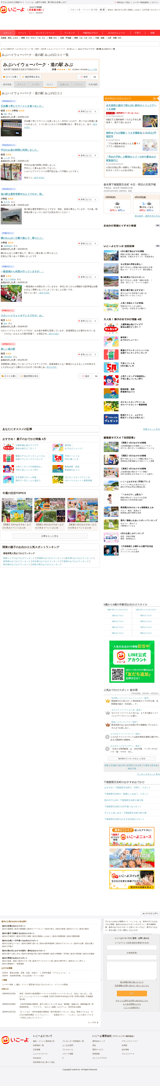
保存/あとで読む (122, 2)
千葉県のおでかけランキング (75, 561)
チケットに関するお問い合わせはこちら (132, 1001)
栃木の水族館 (88, 954)
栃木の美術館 (76, 954)
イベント (22, 33)
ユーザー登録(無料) (141, 2)
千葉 (39, 38)
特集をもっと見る (151, 429)
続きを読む (39, 177)
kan (5, 114)
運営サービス (97, 1050)
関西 (76, 38)
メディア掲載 (67, 1054)
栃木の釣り (50, 929)
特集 (153, 33)
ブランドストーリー (130, 1041)
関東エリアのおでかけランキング (19, 558)
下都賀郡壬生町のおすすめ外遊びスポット (124, 819)
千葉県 (146, 765)
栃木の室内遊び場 (29, 954)
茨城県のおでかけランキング (50, 558)
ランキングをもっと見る (148, 774)
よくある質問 (67, 1045)
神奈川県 (132, 768)
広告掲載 (36, 1050)
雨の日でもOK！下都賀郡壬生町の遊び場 (123, 800)
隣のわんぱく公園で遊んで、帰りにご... (22, 238)
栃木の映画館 (43, 954)
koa (5, 323)
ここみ (7, 158)
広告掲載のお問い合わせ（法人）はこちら (132, 986)
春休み (110, 10)
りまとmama (10, 279)
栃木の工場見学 (8, 936)
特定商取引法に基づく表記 (44, 1062)
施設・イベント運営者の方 (44, 1041)
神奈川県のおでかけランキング (47, 564)
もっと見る (92, 1022)
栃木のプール (72, 929)
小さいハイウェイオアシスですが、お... (22, 315)
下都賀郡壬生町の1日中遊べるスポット (122, 806)
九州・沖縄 (112, 38)
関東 (23, 38)
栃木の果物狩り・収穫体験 (13, 964)
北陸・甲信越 (65, 38)
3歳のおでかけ (146, 615)
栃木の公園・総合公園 (83, 943)
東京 (28, 38)
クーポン (36, 84)
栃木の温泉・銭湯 (9, 961)
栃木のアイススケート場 (43, 961)
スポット (7, 33)
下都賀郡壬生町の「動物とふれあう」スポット (126, 794)
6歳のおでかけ (118, 627)
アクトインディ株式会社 (123, 1036)
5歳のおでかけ (146, 621)
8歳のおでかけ (118, 633)
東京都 (154, 765)
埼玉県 (138, 765)
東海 (50, 38)
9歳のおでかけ (146, 633)
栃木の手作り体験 (24, 936)
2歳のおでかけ (118, 615)
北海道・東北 (6, 38)
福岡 (119, 38)
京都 (85, 38)
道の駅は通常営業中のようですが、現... (22, 194)
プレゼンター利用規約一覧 (73, 1041)
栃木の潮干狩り (61, 961)
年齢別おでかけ (90, 33)
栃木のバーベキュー (35, 929)
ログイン (155, 2)
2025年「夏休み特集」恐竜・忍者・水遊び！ (20, 973)
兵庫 (90, 38)
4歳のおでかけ (118, 621)
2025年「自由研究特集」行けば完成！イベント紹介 (23, 976)
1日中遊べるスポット (151, 10)
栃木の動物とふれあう (42, 936)
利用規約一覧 (38, 1045)
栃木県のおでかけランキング (79, 558)
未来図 (124, 1045)
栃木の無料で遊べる (30, 943)
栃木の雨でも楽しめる (11, 954)
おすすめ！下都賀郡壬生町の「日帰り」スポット (127, 787)
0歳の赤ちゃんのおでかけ (117, 610)
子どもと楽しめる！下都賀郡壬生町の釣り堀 (125, 813)
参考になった (85, 111)
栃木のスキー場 (24, 961)
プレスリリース (128, 1054)
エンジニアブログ (99, 1058)
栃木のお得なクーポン (11, 943)
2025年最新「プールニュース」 (55, 973)
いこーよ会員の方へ (132, 1008)
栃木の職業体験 (73, 936)
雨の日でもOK (120, 10)
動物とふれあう (134, 10)
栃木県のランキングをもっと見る (131, 759)
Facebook (37, 1058)
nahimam (8, 246)
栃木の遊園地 (7, 929)
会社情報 (125, 1050)
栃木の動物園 (20, 929)
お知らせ (64, 84)
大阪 (81, 38)
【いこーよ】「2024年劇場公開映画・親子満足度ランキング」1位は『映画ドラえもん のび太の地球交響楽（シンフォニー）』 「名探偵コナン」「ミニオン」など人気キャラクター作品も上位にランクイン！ (56, 1015)
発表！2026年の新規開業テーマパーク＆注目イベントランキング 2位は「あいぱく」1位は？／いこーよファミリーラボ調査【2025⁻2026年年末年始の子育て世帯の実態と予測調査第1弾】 (56, 996)
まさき (7, 202)
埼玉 (43, 38)
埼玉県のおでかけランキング (46, 561)
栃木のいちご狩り (76, 961)
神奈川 (33, 38)
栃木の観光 (84, 929)
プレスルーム (67, 1050)
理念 (94, 1045)
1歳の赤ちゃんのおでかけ (146, 610)
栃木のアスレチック (64, 943)
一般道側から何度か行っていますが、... (22, 271)
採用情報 (96, 1054)
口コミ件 (92, 69)
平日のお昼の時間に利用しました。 (20, 150)
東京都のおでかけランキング (16, 564)
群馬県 (130, 765)
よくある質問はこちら (132, 1004)
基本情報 (7, 84)
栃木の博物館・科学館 (60, 954)
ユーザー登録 (7, 984)
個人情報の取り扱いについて (132, 982)
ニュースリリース (40, 1054)
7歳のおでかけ (146, 627)
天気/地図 (92, 84)
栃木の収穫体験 (59, 936)
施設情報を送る (31, 77)
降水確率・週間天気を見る (147, 216)
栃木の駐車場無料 (47, 943)
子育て (138, 33)
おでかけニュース (116, 33)
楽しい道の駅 (8, 349)
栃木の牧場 (60, 929)
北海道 (15, 38)
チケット (21, 84)
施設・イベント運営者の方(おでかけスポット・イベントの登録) (42, 984)
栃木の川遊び (7, 946)
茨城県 (114, 765)
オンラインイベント (45, 33)
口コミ (50, 84)
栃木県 (122, 765)
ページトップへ (150, 913)
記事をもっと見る (49, 536)
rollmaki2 (8, 357)
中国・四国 (99, 38)
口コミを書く (10, 77)
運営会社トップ (98, 1041)
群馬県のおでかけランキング (16, 561)
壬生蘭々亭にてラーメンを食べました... (22, 106)
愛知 (55, 38)
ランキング (69, 33)
